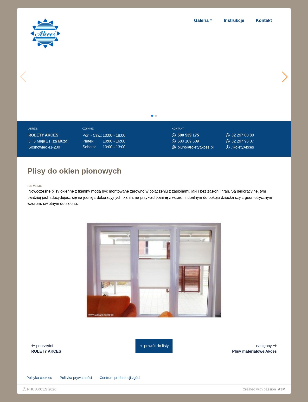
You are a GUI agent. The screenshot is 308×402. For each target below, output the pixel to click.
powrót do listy (154, 346)
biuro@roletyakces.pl (196, 147)
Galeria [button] (201, 20)
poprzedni (46, 349)
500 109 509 (188, 141)
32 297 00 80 (242, 135)
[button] (285, 76)
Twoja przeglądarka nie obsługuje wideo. (155, 76)
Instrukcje (234, 20)
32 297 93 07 (242, 141)
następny (254, 349)
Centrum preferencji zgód (120, 378)
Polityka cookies (39, 378)
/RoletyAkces (242, 147)
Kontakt (264, 20)
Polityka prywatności (76, 378)
